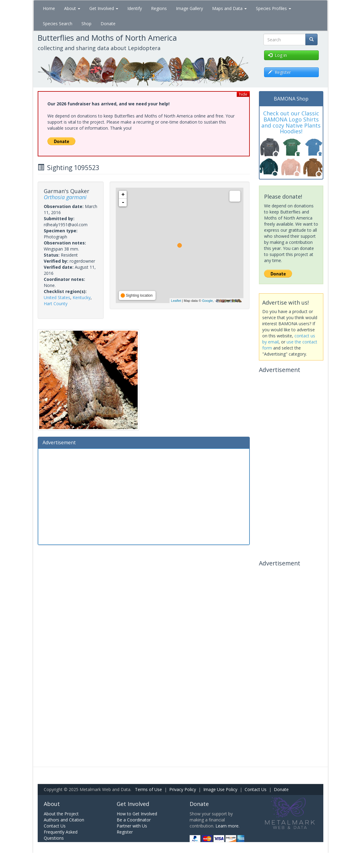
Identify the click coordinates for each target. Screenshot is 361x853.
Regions (159, 8)
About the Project (61, 814)
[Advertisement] (144, 495)
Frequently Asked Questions (60, 835)
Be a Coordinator (134, 820)
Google (207, 300)
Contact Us (255, 789)
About (72, 8)
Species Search (57, 23)
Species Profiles (273, 8)
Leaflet (176, 300)
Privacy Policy (182, 789)
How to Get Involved (137, 814)
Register (125, 832)
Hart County (55, 303)
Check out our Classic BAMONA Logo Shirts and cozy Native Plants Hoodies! (291, 122)
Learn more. (227, 826)
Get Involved (103, 8)
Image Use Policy (220, 789)
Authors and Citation (64, 820)
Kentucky (82, 297)
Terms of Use (148, 789)
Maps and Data (229, 8)
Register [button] (279, 72)
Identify (134, 8)
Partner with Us (132, 826)
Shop (86, 23)
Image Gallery (189, 8)
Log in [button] (277, 55)
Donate (108, 23)
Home (49, 8)
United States (57, 297)
